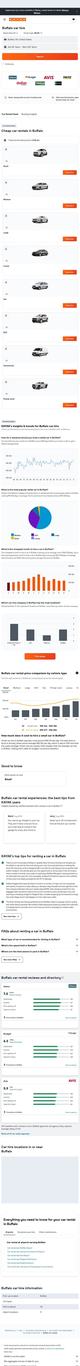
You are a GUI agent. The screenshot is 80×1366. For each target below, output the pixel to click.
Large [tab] (27, 688)
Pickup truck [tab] (56, 688)
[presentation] (62, 806)
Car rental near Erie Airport (18, 1255)
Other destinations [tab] (48, 1232)
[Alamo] (72, 986)
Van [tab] (44, 688)
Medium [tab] (17, 688)
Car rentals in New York (31, 1333)
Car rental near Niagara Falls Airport (22, 1259)
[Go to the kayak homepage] (17, 19)
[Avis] (72, 1081)
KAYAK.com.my (10, 1330)
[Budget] (72, 1033)
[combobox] (10, 33)
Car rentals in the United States (60, 1330)
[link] (40, 656)
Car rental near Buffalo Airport (19, 1248)
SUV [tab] (36, 688)
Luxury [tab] (69, 688)
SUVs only (9, 64)
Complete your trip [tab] (26, 1232)
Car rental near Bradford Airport (20, 1263)
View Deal (70, 172)
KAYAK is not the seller (41, 1356)
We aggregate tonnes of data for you (41, 1361)
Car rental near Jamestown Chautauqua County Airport (30, 1266)
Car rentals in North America (36, 1330)
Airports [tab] (9, 1232)
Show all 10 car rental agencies (15, 1134)
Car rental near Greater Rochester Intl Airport (26, 1251)
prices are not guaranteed (54, 1349)
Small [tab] (6, 688)
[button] (77, 11)
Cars (20, 1330)
